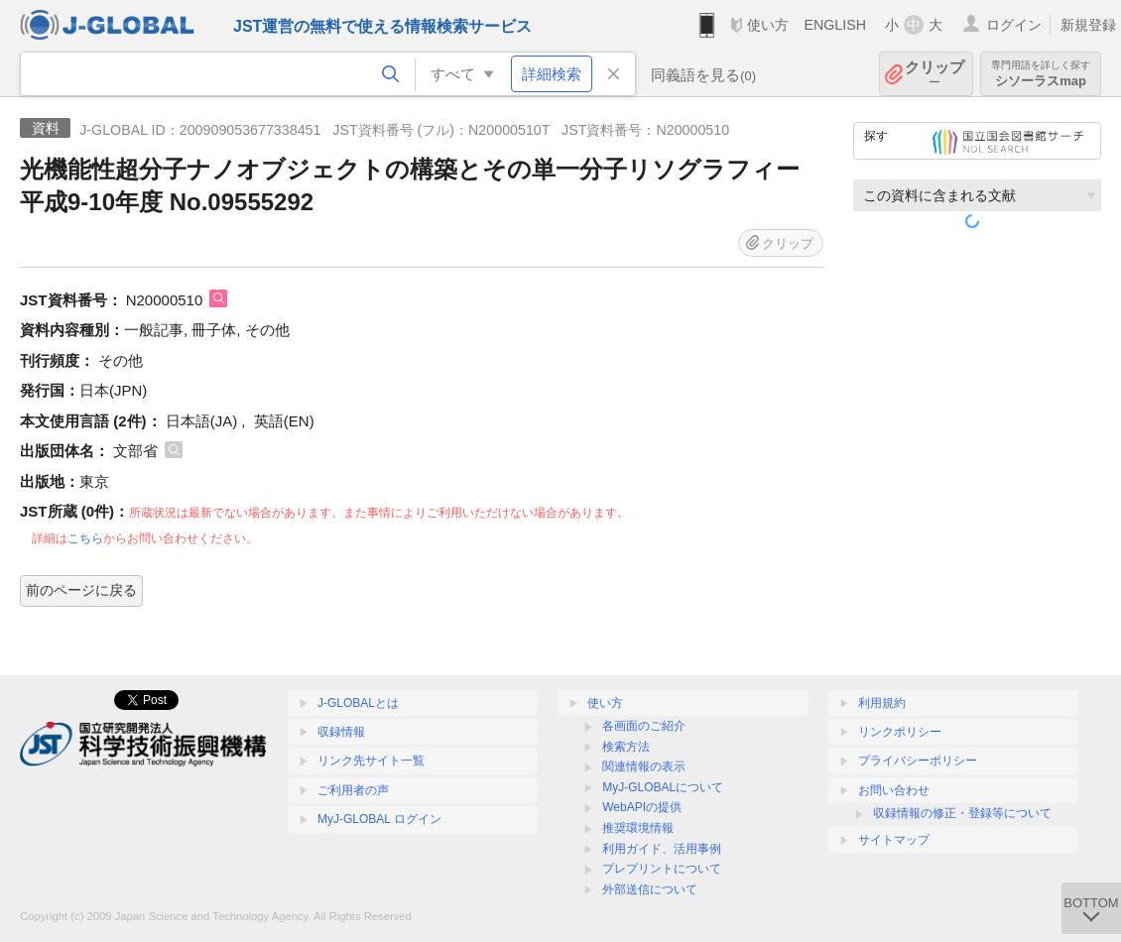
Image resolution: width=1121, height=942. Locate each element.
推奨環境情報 (638, 828)
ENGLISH (835, 25)
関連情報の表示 (643, 766)
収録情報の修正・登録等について (962, 813)
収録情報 (341, 732)
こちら (85, 538)
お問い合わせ (894, 790)
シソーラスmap (1040, 73)
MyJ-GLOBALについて (662, 787)
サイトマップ (894, 840)
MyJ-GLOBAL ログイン (379, 819)
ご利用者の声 (353, 790)
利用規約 (882, 703)
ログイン (1014, 25)
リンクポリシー (899, 732)
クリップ (934, 74)
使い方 (768, 25)
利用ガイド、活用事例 (661, 849)
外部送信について (649, 889)
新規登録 (1088, 25)
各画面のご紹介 (643, 726)
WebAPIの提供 (642, 807)
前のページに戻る (81, 590)
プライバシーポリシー (917, 760)
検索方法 (626, 747)
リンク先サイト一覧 (371, 760)
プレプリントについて (661, 869)
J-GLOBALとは (358, 703)
